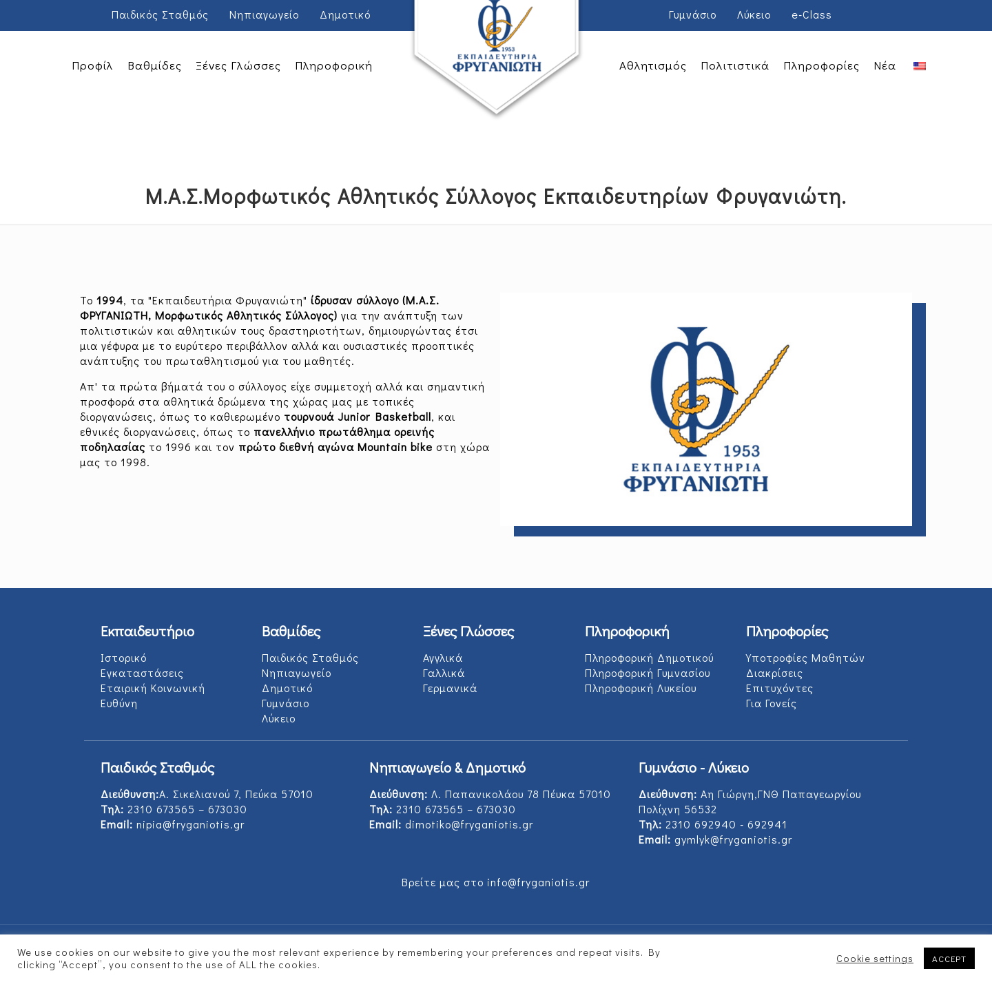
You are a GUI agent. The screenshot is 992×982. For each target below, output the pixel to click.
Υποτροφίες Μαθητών (805, 657)
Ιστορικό (124, 657)
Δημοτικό (345, 14)
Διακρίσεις (774, 672)
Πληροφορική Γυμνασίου (647, 672)
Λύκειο (754, 14)
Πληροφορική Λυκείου (640, 687)
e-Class (812, 14)
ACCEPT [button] (949, 958)
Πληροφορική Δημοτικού (649, 657)
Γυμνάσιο (692, 14)
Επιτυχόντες (780, 687)
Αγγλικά (443, 657)
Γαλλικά (444, 672)
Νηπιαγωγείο (264, 14)
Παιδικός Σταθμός (160, 14)
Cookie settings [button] (874, 958)
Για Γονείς (771, 703)
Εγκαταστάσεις (142, 672)
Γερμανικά (450, 687)
